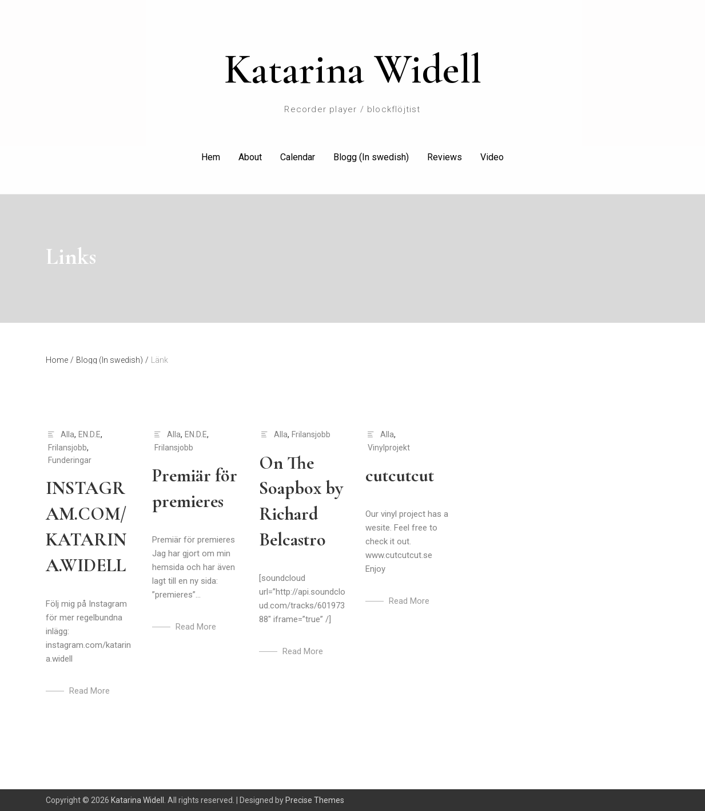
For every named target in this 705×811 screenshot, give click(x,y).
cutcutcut (399, 475)
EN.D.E (89, 434)
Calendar (297, 157)
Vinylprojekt (389, 447)
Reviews (444, 157)
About (250, 157)
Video (492, 157)
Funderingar (69, 460)
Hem (210, 157)
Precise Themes (314, 800)
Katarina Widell (352, 69)
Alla (67, 434)
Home (60, 360)
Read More (89, 691)
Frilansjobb (67, 447)
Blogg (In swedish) (371, 157)
